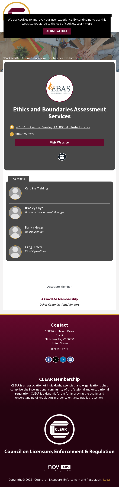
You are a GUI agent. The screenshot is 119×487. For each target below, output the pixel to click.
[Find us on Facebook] (48, 360)
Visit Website (59, 142)
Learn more (84, 24)
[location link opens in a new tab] (53, 127)
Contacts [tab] (19, 178)
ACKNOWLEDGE (57, 31)
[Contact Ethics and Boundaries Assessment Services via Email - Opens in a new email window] (62, 157)
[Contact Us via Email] (70, 360)
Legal (106, 480)
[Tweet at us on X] (56, 360)
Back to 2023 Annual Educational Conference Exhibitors (40, 58)
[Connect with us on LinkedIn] (63, 360)
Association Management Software (59, 468)
